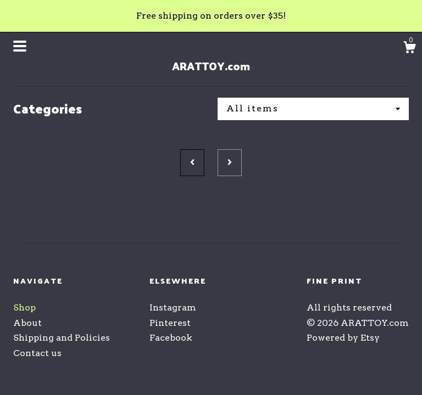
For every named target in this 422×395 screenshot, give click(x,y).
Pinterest (170, 323)
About (27, 323)
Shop (24, 307)
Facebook (170, 337)
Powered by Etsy (343, 337)
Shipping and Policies (61, 337)
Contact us (37, 353)
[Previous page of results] (192, 162)
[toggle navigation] (19, 46)
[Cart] (409, 49)
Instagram (172, 307)
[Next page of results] (230, 162)
